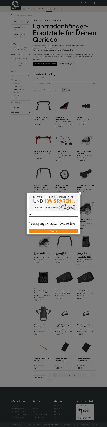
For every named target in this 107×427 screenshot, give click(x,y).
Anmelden (53, 231)
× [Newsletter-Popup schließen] (79, 193)
